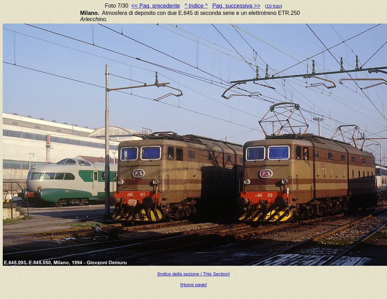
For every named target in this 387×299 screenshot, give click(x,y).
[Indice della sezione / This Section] (194, 274)
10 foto (274, 6)
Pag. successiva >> (236, 6)
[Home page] (193, 284)
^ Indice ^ (196, 6)
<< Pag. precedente (155, 6)
